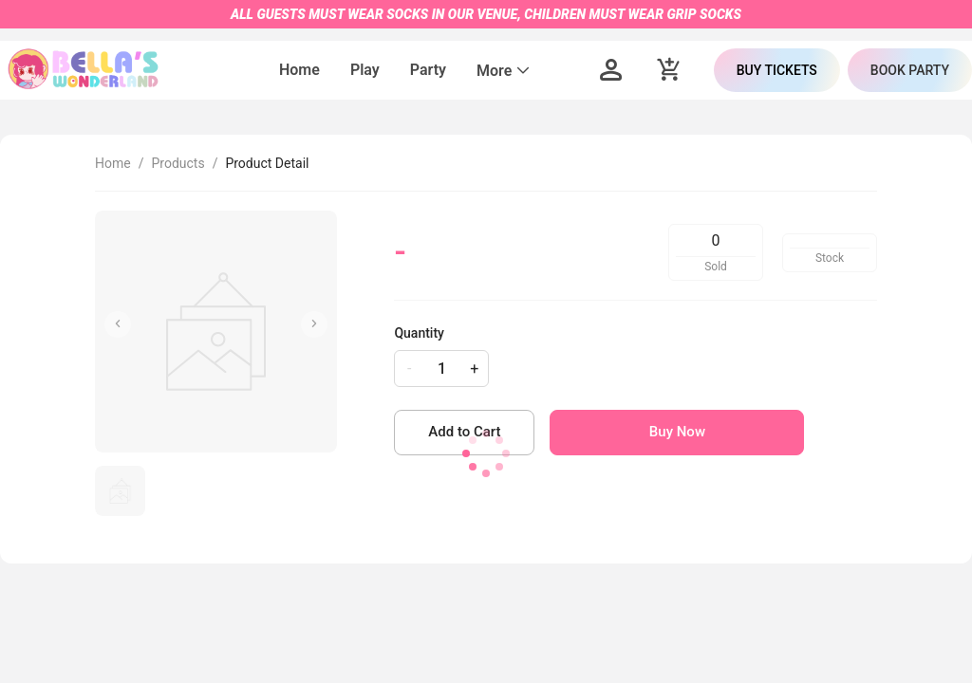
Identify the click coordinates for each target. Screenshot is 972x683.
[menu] (405, 70)
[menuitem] (299, 70)
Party (428, 70)
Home (299, 70)
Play (365, 70)
